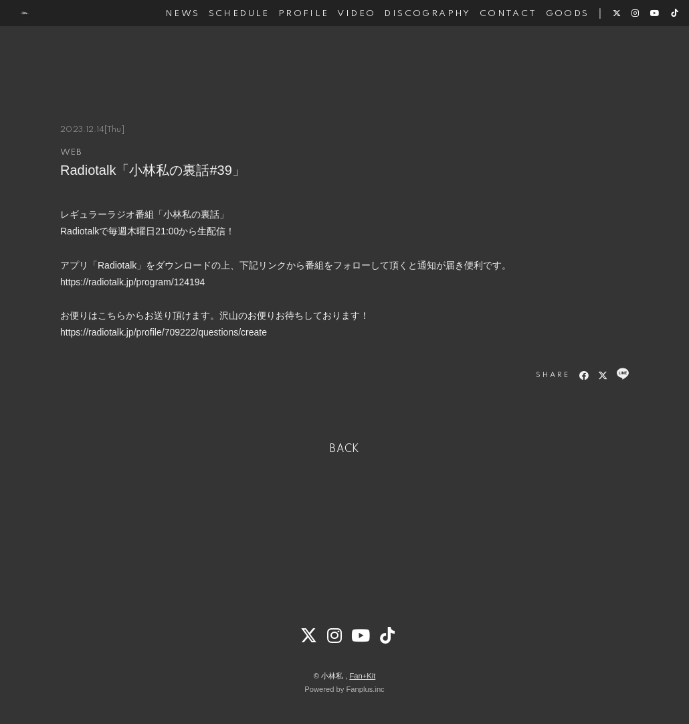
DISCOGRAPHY (409, 52)
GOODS (549, 52)
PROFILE (285, 52)
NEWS (164, 52)
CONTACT (489, 52)
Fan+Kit (362, 676)
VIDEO (338, 52)
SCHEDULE (220, 52)
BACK (344, 449)
